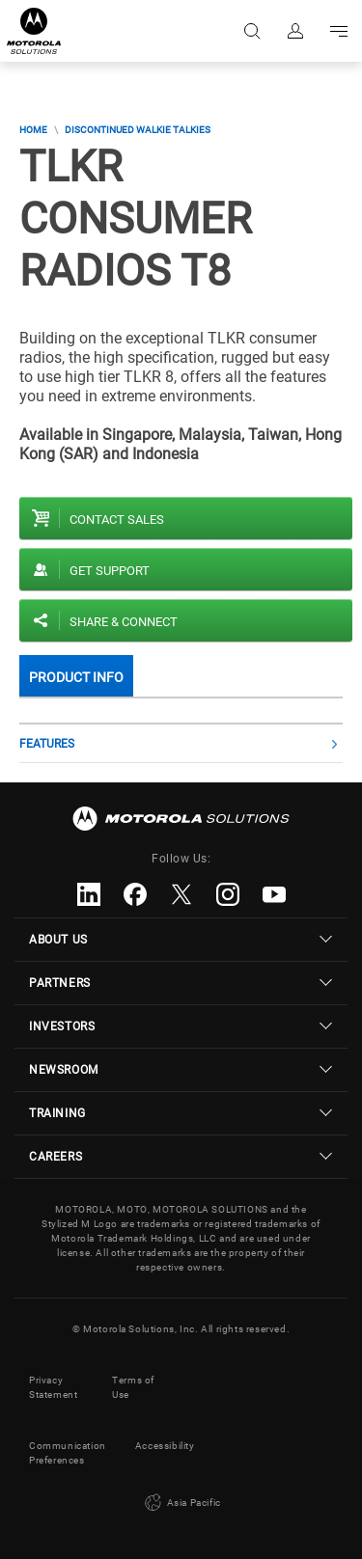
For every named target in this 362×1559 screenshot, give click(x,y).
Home (33, 129)
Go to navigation (337, 31)
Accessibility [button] (165, 1445)
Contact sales (117, 519)
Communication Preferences (67, 1452)
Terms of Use (133, 1387)
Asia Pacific (181, 1503)
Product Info (76, 677)
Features (46, 744)
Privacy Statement (53, 1387)
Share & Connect (124, 622)
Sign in (294, 31)
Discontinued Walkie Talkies (137, 129)
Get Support (110, 570)
